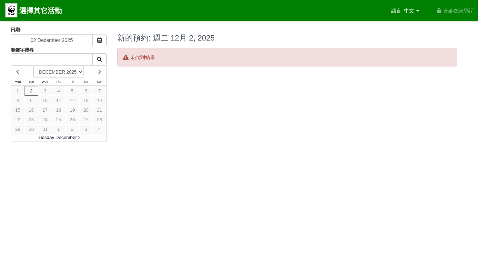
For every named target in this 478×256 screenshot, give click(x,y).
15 (17, 110)
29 (17, 129)
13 (86, 100)
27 (86, 119)
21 (99, 110)
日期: (16, 29)
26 (72, 119)
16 (31, 110)
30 (31, 129)
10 (44, 100)
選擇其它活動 (33, 11)
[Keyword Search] (52, 59)
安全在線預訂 (455, 11)
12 (72, 100)
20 (86, 110)
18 (58, 110)
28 (99, 119)
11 (58, 100)
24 (44, 119)
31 (44, 129)
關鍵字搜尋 (22, 50)
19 (72, 110)
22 (17, 119)
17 (44, 110)
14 (99, 100)
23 (31, 119)
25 (58, 119)
